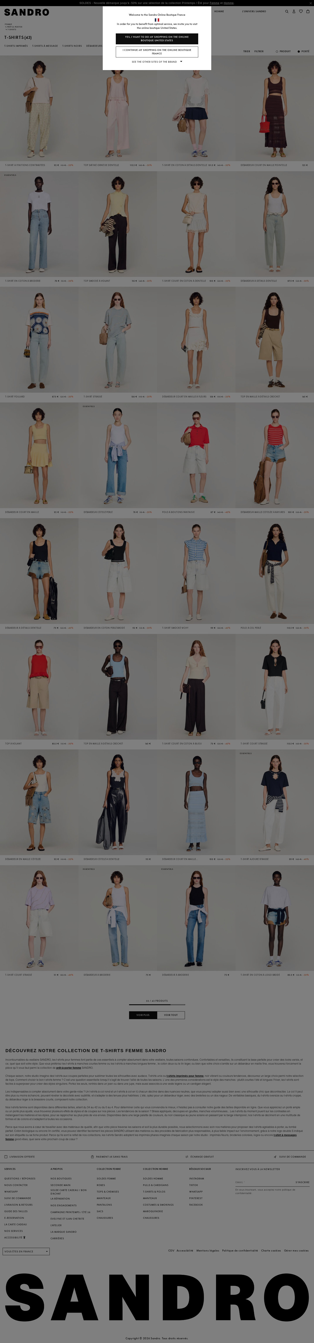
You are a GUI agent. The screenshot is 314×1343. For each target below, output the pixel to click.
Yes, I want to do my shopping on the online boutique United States (157, 39)
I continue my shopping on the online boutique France (157, 52)
